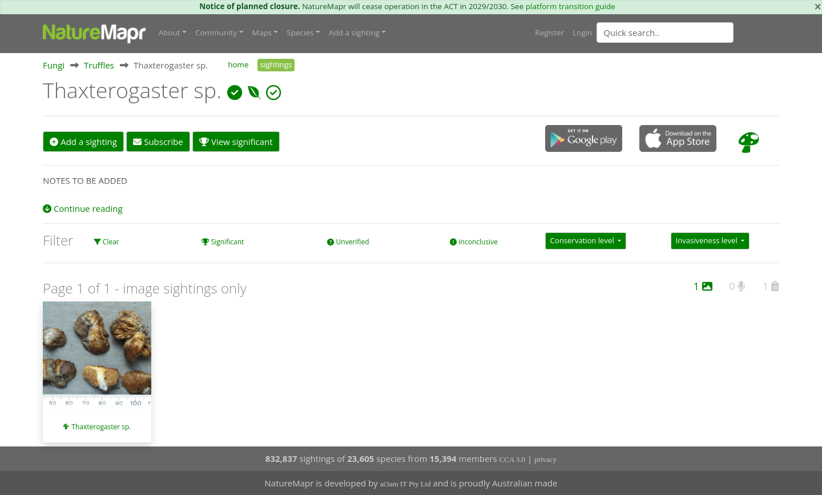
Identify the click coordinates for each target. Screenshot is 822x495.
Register (549, 32)
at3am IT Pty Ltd (405, 484)
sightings (276, 64)
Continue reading (83, 208)
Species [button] (300, 32)
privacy (545, 459)
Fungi (54, 65)
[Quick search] (665, 32)
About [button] (169, 32)
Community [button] (216, 32)
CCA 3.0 (512, 459)
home (238, 64)
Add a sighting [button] (354, 32)
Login (582, 32)
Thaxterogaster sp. (101, 427)
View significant (236, 141)
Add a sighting (83, 141)
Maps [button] (262, 32)
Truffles (99, 65)
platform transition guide (570, 6)
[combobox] (688, 32)
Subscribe (158, 141)
